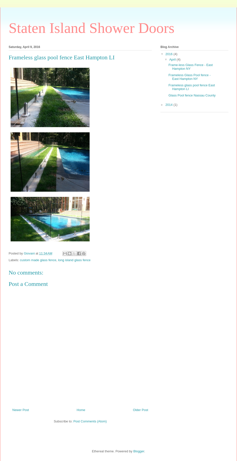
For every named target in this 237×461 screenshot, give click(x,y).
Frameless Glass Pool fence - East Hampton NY (189, 77)
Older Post (140, 410)
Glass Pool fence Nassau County (192, 95)
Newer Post (20, 410)
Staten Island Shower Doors (92, 28)
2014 (169, 105)
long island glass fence (74, 260)
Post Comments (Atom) (90, 421)
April (173, 59)
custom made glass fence (38, 260)
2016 (169, 54)
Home (81, 410)
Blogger (138, 451)
